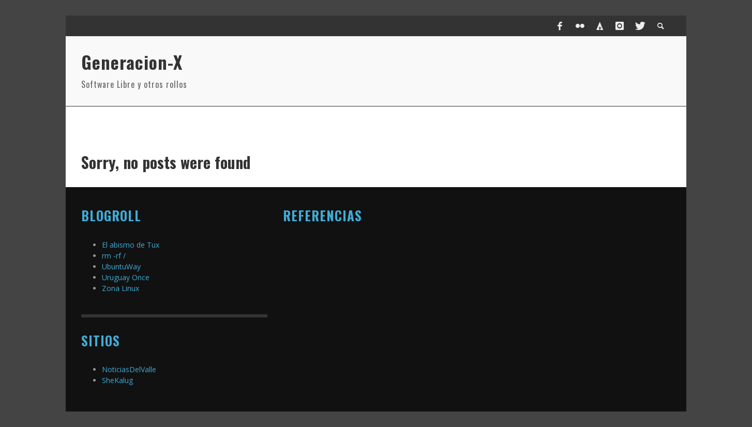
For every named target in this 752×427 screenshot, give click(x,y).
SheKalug (117, 380)
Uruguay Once (125, 277)
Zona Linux (120, 288)
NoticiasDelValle (129, 369)
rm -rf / (114, 256)
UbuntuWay (121, 266)
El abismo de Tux (130, 245)
